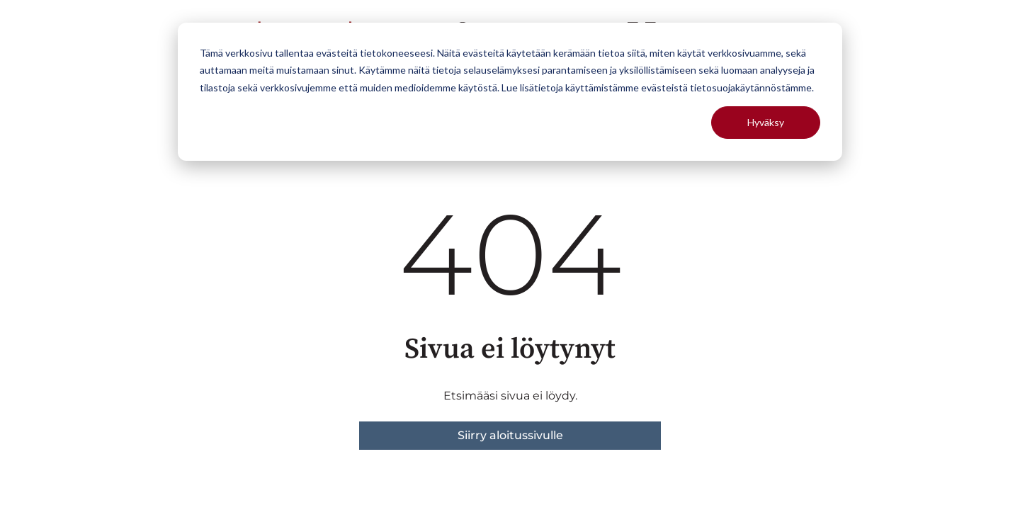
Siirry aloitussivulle (510, 435)
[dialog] (510, 92)
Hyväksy (765, 122)
